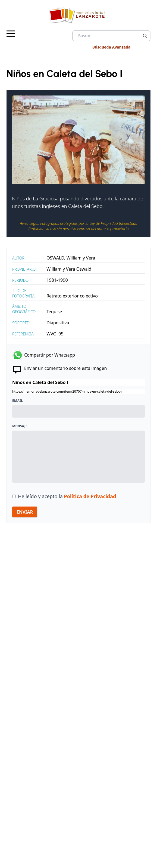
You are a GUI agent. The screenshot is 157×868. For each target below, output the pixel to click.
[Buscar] (145, 35)
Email (17, 401)
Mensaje (19, 426)
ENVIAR (25, 512)
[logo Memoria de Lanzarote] (79, 15)
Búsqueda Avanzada (111, 47)
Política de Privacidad (90, 496)
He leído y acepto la (67, 496)
